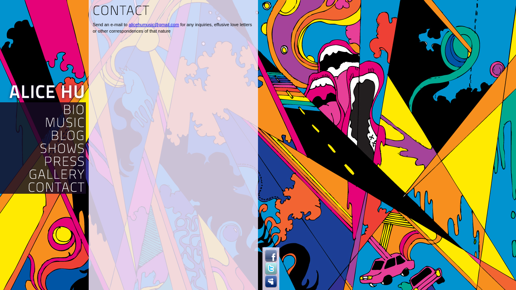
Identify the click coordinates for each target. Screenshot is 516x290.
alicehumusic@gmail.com (154, 24)
